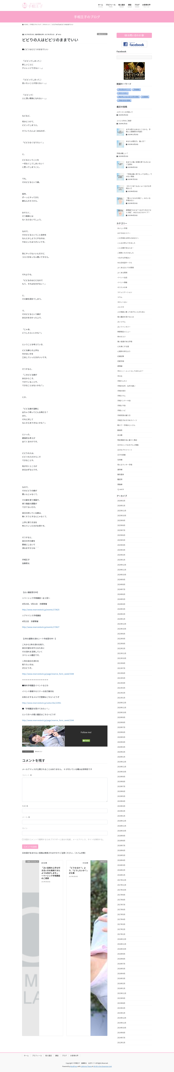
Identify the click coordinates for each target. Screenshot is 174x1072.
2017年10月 (121, 890)
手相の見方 (121, 391)
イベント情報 (122, 282)
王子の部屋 (121, 455)
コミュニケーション (124, 292)
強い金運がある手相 (124, 341)
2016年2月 (121, 983)
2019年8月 (121, 781)
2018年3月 (121, 865)
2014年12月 (121, 1018)
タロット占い (123, 93)
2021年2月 (121, 693)
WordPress (73, 1066)
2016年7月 (121, 963)
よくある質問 (122, 272)
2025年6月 (121, 535)
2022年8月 (121, 643)
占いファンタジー (123, 327)
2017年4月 (121, 919)
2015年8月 (121, 1003)
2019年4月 (121, 801)
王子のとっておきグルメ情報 (127, 445)
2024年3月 (121, 609)
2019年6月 (121, 791)
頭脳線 (119, 484)
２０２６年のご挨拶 (124, 120)
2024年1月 (121, 619)
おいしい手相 (122, 228)
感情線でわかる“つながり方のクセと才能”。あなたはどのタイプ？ (138, 211)
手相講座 (137, 89)
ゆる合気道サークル (124, 262)
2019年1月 (121, 816)
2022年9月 (121, 638)
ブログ (64, 1055)
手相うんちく (122, 381)
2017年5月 (121, 914)
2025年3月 (121, 550)
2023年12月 (121, 624)
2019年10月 (121, 771)
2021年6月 (121, 673)
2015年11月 (121, 993)
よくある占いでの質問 (125, 267)
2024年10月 (121, 574)
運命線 (119, 469)
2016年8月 (121, 959)
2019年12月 (121, 761)
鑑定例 (119, 479)
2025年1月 (121, 560)
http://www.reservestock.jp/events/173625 (40, 609)
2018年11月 (121, 826)
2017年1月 (121, 934)
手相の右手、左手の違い (126, 386)
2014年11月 (121, 1023)
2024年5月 (121, 599)
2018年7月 (121, 845)
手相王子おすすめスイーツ (127, 420)
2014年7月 (121, 1037)
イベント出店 (122, 277)
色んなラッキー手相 (124, 464)
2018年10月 (121, 831)
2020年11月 (121, 707)
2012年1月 (121, 1042)
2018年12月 (121, 821)
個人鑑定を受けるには (125, 317)
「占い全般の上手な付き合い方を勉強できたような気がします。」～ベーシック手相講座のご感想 (50, 873)
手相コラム (121, 395)
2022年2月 (121, 648)
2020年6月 (121, 732)
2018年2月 (121, 870)
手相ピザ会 (121, 405)
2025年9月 (121, 520)
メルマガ (120, 307)
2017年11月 (121, 885)
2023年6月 (121, 633)
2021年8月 (121, 663)
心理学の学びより (123, 351)
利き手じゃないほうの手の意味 (128, 97)
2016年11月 (121, 944)
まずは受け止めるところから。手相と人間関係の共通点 (138, 130)
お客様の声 (74, 1055)
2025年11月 (121, 510)
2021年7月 (121, 668)
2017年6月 (121, 909)
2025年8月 (121, 525)
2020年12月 (121, 702)
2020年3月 (121, 747)
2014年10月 (121, 1027)
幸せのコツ (102, 34)
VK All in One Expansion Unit (102, 1066)
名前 (25, 805)
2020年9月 (121, 717)
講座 (56, 1055)
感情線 (119, 366)
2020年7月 (121, 727)
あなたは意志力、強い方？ (136, 141)
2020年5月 (121, 737)
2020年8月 (121, 722)
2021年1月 (121, 697)
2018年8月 (121, 840)
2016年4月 (121, 973)
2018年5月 (121, 855)
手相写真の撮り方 (123, 415)
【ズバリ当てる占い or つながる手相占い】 (138, 187)
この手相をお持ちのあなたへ (128, 238)
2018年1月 (121, 875)
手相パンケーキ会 (124, 400)
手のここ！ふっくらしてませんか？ (130, 371)
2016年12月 (121, 939)
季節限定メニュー (123, 331)
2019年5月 (121, 796)
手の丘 (119, 376)
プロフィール (37, 1055)
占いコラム (121, 322)
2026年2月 (121, 500)
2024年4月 (121, 604)
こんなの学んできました (126, 243)
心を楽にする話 (123, 346)
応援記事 (120, 356)
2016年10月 (121, 949)
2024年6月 (121, 594)
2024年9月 (121, 579)
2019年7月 (121, 786)
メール (26, 817)
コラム (119, 297)
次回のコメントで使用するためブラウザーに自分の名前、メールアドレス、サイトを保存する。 (64, 839)
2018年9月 (121, 835)
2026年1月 (121, 505)
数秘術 (119, 430)
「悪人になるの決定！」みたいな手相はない (138, 199)
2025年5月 (121, 540)
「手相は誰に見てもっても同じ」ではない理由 (139, 175)
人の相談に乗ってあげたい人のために (131, 312)
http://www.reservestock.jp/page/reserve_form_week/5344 (48, 673)
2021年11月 (121, 653)
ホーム (26, 1055)
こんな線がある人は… (125, 248)
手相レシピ (121, 410)
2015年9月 (121, 998)
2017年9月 (121, 895)
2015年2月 (121, 1008)
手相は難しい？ (122, 153)
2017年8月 (121, 899)
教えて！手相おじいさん (126, 425)
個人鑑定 (48, 1055)
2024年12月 (121, 565)
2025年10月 (121, 515)
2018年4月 (121, 860)
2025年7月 (121, 530)
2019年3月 (121, 806)
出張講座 (145, 97)
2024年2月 (121, 614)
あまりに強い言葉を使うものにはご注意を (138, 163)
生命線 (119, 459)
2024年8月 (121, 584)
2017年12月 (121, 880)
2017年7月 (121, 904)
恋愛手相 (120, 361)
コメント (27, 775)
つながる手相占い (123, 258)
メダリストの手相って (125, 112)
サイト (25, 828)
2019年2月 (121, 811)
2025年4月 (121, 545)
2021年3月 (121, 688)
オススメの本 (122, 287)
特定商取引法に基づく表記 (127, 440)
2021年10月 (121, 658)
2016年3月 (121, 978)
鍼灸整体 (120, 474)
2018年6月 (121, 850)
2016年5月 (121, 968)
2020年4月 (121, 742)
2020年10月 (121, 712)
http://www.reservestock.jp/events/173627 (40, 627)
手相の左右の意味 (124, 100)
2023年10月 (121, 629)
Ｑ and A (120, 489)
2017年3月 (121, 924)
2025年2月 (121, 555)
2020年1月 (121, 757)
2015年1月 (121, 1013)
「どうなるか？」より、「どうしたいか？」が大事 (78, 870)
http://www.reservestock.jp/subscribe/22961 (41, 702)
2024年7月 (121, 589)
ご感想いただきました (125, 253)
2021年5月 (121, 678)
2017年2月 (121, 929)
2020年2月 (121, 752)
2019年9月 (121, 776)
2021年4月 (121, 683)
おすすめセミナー (123, 233)
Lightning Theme (86, 1066)
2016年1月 (121, 988)
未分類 (119, 435)
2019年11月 (121, 766)
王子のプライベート (124, 450)
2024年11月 (121, 569)
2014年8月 (121, 1032)
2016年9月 (121, 954)
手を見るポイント (124, 89)
